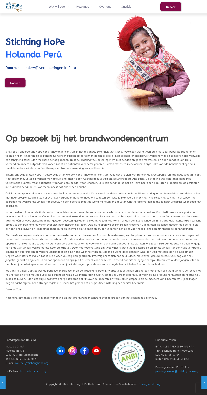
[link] (128, 356)
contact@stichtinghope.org (31, 363)
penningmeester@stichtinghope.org (176, 371)
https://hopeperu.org (33, 371)
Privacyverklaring (149, 384)
